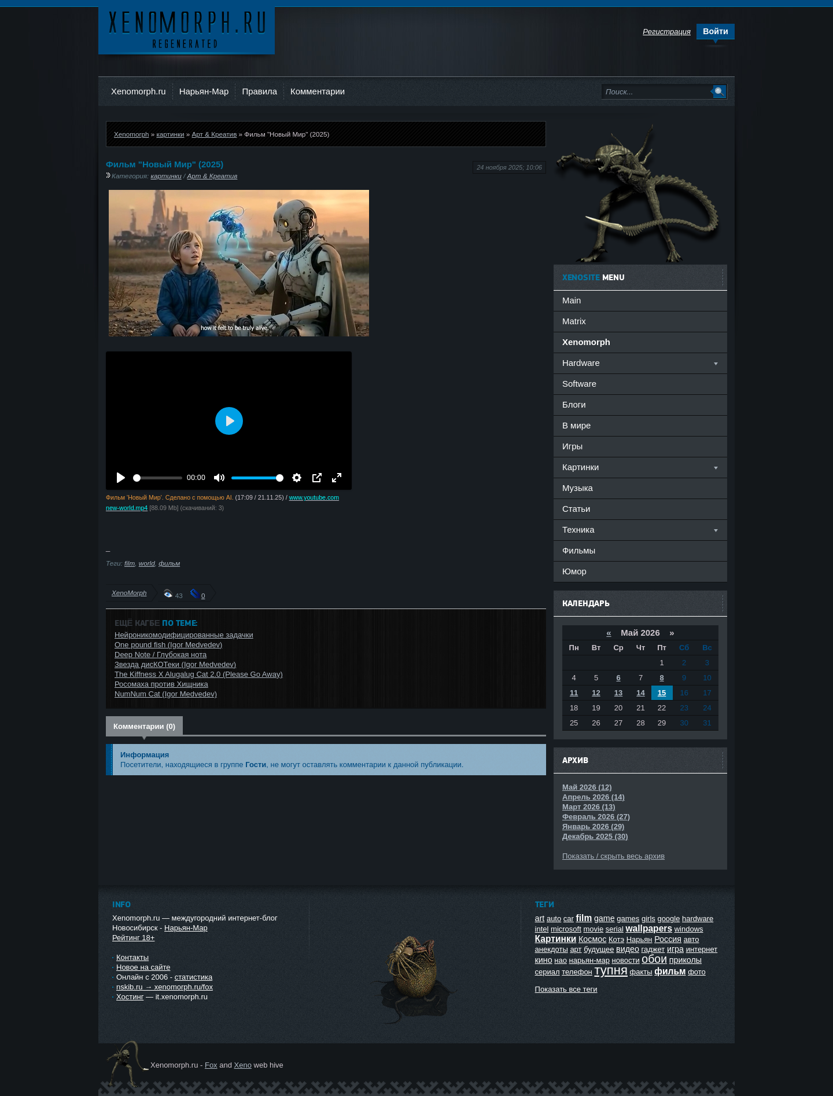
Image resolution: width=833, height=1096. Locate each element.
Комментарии (317, 91)
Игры (572, 446)
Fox (211, 1065)
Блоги (574, 404)
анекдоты (551, 949)
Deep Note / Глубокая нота (161, 654)
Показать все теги (566, 989)
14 (640, 692)
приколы (685, 960)
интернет (702, 949)
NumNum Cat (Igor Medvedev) (166, 694)
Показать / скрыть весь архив (613, 856)
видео (627, 949)
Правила (259, 91)
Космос (592, 939)
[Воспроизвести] (121, 477)
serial (615, 929)
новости (626, 960)
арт (575, 949)
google (668, 918)
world (147, 563)
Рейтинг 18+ (133, 937)
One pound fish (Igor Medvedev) (168, 644)
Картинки (556, 939)
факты (641, 971)
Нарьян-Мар (204, 91)
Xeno (243, 1065)
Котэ (616, 939)
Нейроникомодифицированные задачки (184, 635)
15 (662, 692)
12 (596, 692)
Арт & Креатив (214, 134)
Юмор (574, 571)
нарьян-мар (589, 960)
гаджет (653, 949)
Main (571, 300)
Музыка (577, 488)
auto (554, 918)
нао (560, 960)
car (568, 918)
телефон (577, 971)
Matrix (574, 321)
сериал (547, 971)
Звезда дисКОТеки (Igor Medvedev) (175, 664)
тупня (611, 970)
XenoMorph (129, 592)
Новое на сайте (143, 967)
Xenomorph (131, 134)
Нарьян (639, 939)
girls (648, 918)
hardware (697, 918)
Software (579, 383)
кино (543, 960)
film (129, 563)
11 (574, 692)
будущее (599, 949)
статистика (193, 977)
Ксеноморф (186, 28)
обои (654, 958)
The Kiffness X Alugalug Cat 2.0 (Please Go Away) (199, 674)
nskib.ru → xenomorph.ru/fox (164, 987)
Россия (667, 939)
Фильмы (578, 550)
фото (697, 971)
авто (691, 939)
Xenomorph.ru (138, 91)
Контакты (132, 957)
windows (688, 929)
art (540, 918)
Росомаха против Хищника (161, 684)
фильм (169, 563)
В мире (576, 425)
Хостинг (129, 996)
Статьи (576, 509)
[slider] (157, 477)
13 (618, 692)
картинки (170, 134)
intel (542, 929)
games (628, 918)
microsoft (566, 929)
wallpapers (648, 928)
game (604, 918)
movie (593, 929)
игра (675, 949)
